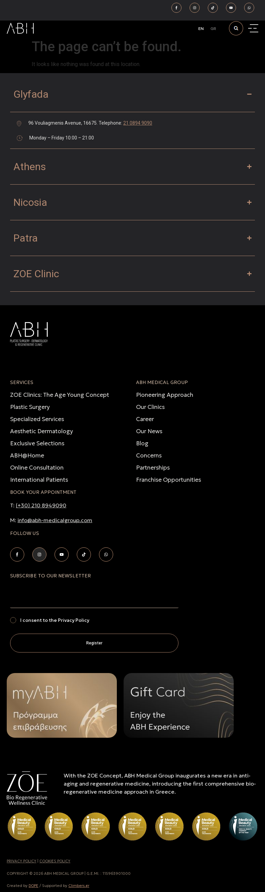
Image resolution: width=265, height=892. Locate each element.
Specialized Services (37, 419)
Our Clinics (150, 407)
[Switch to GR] (213, 29)
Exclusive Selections (37, 443)
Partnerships (153, 467)
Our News (149, 431)
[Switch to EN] (201, 29)
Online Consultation (37, 467)
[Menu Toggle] (254, 28)
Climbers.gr (78, 885)
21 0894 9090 (137, 123)
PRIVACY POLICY (21, 861)
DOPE (33, 885)
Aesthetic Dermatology (41, 431)
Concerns (149, 455)
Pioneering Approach (164, 394)
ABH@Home (27, 455)
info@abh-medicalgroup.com (55, 520)
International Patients (39, 479)
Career (145, 419)
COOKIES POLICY (54, 861)
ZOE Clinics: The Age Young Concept (59, 394)
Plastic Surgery (30, 407)
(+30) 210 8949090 (41, 505)
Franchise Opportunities (168, 479)
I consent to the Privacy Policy (54, 620)
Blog (142, 443)
